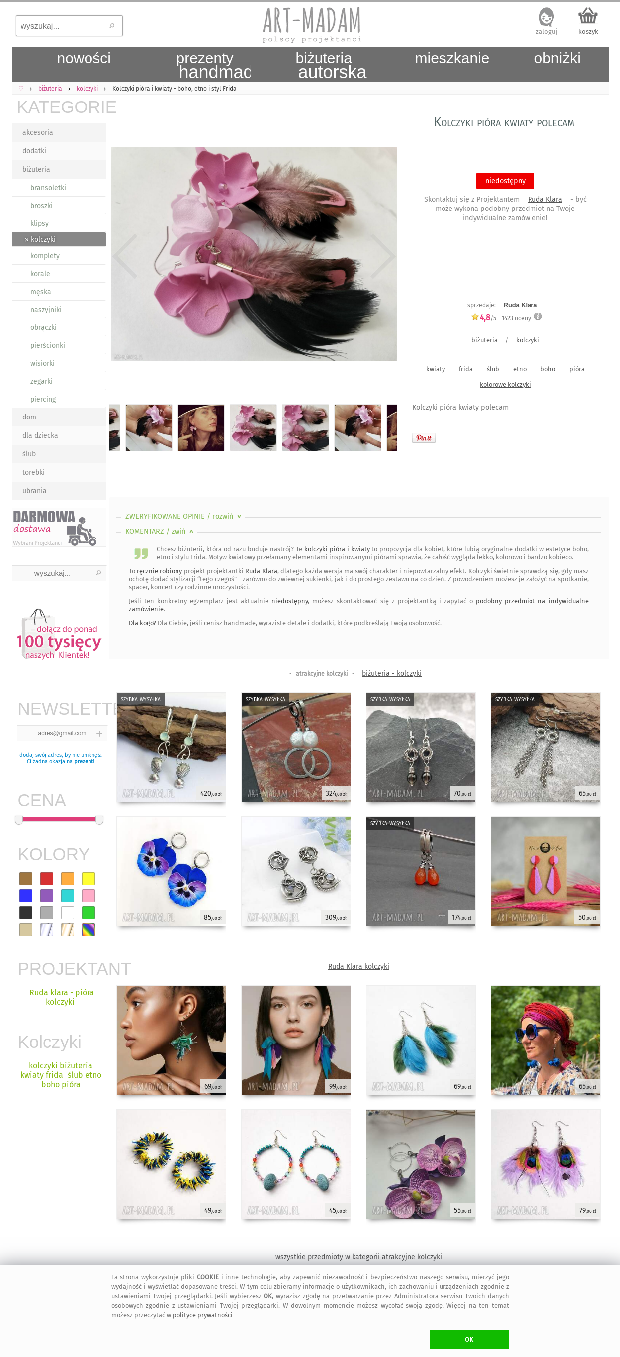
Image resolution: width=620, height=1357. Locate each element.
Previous (125, 256)
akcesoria (37, 132)
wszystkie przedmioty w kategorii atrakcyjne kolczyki (358, 1257)
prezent (83, 761)
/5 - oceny (501, 318)
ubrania (34, 491)
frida (466, 369)
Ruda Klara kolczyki (358, 966)
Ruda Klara (545, 199)
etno (520, 369)
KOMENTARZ (160, 531)
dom (29, 417)
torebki (33, 472)
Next (381, 256)
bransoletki (48, 188)
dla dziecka (40, 435)
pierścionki (47, 345)
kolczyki (527, 340)
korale (40, 274)
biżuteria (36, 169)
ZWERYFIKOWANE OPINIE (184, 516)
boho (547, 369)
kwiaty (435, 369)
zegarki (41, 381)
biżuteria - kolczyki (392, 673)
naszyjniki (46, 310)
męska (40, 292)
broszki (41, 206)
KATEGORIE (61, 106)
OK (469, 1339)
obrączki (43, 327)
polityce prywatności (203, 1315)
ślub (29, 454)
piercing (43, 399)
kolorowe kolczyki (505, 384)
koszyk (588, 31)
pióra (577, 369)
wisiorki (42, 363)
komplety (45, 256)
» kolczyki (40, 239)
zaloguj (547, 31)
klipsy (39, 223)
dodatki (34, 151)
